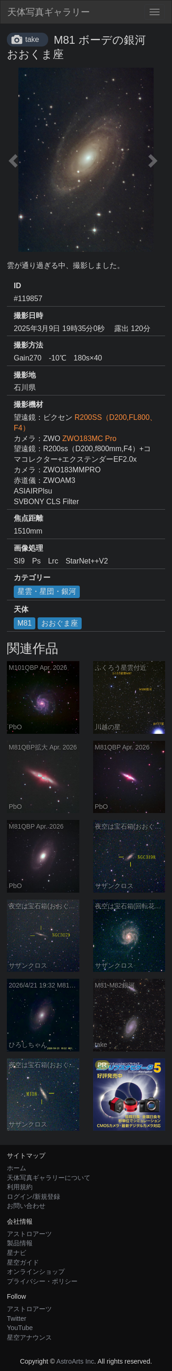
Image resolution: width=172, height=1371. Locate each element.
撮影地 (25, 375)
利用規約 (20, 1187)
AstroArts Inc (75, 1361)
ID (17, 286)
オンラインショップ (36, 1271)
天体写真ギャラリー (48, 12)
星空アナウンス (29, 1337)
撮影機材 (28, 404)
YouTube (20, 1327)
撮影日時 (28, 316)
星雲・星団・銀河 (46, 591)
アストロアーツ (29, 1233)
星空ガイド (23, 1262)
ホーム (16, 1168)
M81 (24, 623)
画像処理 (28, 548)
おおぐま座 (59, 623)
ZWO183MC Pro (89, 438)
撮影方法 (28, 345)
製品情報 (20, 1243)
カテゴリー (32, 577)
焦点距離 (28, 518)
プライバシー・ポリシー (42, 1281)
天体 (21, 609)
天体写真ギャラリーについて (48, 1177)
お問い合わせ (26, 1205)
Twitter (16, 1318)
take (32, 39)
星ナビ (16, 1252)
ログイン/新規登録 (33, 1196)
